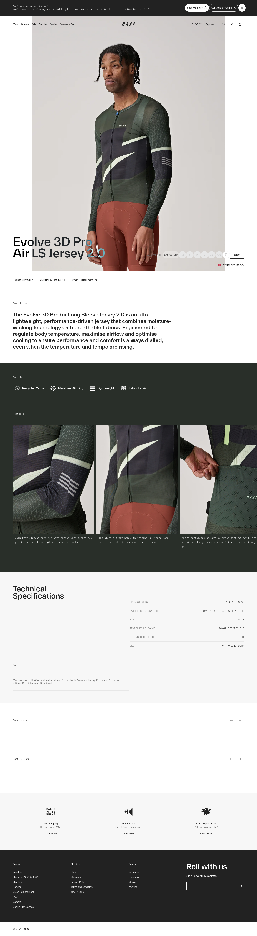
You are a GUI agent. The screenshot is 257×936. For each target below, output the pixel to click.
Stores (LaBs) (67, 24)
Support (210, 24)
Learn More (51, 833)
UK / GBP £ (196, 24)
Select (237, 254)
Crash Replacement (84, 280)
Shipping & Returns (52, 280)
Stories (53, 24)
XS (182, 254)
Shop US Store (197, 7)
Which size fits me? (233, 265)
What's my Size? (24, 280)
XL (211, 254)
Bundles (43, 24)
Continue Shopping (223, 8)
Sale (34, 24)
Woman (25, 24)
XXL (219, 254)
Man (15, 24)
